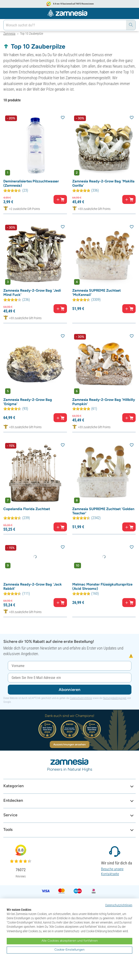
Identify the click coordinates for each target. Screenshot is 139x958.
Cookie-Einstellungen (69, 950)
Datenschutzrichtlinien (118, 905)
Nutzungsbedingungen (115, 698)
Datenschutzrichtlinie (81, 698)
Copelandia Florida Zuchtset (26, 509)
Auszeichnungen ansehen (69, 744)
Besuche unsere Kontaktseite (112, 871)
